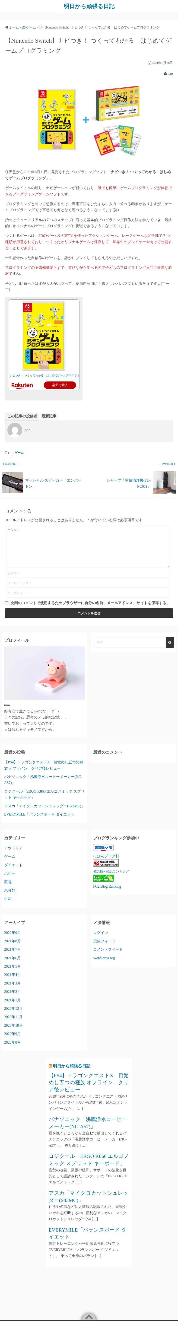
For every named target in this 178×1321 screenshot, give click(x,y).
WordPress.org (104, 958)
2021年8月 (12, 941)
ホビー (9, 873)
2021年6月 (12, 958)
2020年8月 (12, 1042)
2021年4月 (12, 975)
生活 (8, 899)
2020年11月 (13, 1017)
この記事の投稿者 (22, 416)
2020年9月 (12, 1034)
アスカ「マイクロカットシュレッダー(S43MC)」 (44, 806)
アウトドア (13, 848)
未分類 (9, 890)
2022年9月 (12, 932)
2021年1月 (12, 1000)
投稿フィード (104, 941)
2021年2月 (12, 992)
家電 (8, 882)
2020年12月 (13, 1008)
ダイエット (13, 865)
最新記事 (48, 416)
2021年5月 (12, 966)
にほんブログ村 (106, 856)
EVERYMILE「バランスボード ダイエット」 (41, 814)
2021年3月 (12, 983)
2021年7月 (12, 949)
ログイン (100, 932)
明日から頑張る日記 (89, 6)
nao (170, 73)
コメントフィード (108, 949)
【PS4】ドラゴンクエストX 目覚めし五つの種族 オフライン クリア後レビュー (89, 1082)
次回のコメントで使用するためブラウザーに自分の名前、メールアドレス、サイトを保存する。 (90, 603)
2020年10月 (13, 1025)
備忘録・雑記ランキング (111, 871)
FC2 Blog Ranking (107, 886)
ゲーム (19, 452)
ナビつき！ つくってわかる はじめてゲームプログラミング (47, 375)
